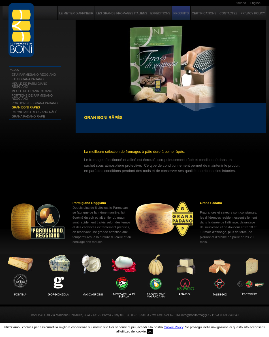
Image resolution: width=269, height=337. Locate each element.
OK (149, 331)
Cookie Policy (173, 327)
